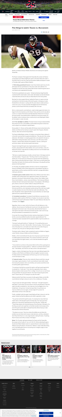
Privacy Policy (5, 388)
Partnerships (5, 390)
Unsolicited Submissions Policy (5, 393)
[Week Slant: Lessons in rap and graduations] (54, 353)
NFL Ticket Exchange (41, 392)
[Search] (44, 11)
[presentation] (60, 367)
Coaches (49, 388)
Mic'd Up (57, 385)
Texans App (5, 403)
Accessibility (5, 401)
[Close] (43, 20)
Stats (49, 390)
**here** (22, 201)
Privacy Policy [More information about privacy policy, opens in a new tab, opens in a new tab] (33, 415)
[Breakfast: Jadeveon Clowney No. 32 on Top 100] (23, 354)
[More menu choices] (42, 11)
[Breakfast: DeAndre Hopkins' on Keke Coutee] (39, 354)
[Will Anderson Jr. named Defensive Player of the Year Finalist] (8, 355)
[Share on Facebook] (42, 32)
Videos (58, 383)
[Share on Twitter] (44, 32)
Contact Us (4, 385)
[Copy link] (48, 32)
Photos (23, 383)
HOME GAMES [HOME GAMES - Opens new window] (43, 17)
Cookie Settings (46, 410)
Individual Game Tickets (41, 389)
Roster (49, 385)
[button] (29, 367)
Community (23, 385)
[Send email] (46, 32)
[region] (31, 413)
